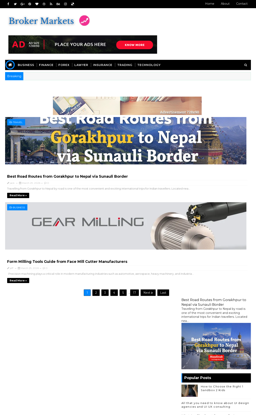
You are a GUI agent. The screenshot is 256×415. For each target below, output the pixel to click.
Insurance (106, 44)
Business (29, 44)
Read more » (78, 124)
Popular (213, 260)
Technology (152, 44)
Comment (236, 260)
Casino (205, 306)
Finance (49, 44)
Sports (186, 319)
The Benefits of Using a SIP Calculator (208, 215)
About (222, 4)
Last (126, 189)
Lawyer (85, 44)
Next (110, 189)
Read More (22, 381)
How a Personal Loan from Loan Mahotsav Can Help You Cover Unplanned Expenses (221, 202)
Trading (128, 44)
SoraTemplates (36, 409)
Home (206, 4)
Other (235, 313)
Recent (189, 260)
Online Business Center (194, 284)
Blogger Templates (84, 409)
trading (230, 319)
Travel (21, 101)
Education (226, 306)
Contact (238, 4)
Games (219, 313)
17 (96, 189)
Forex (67, 44)
